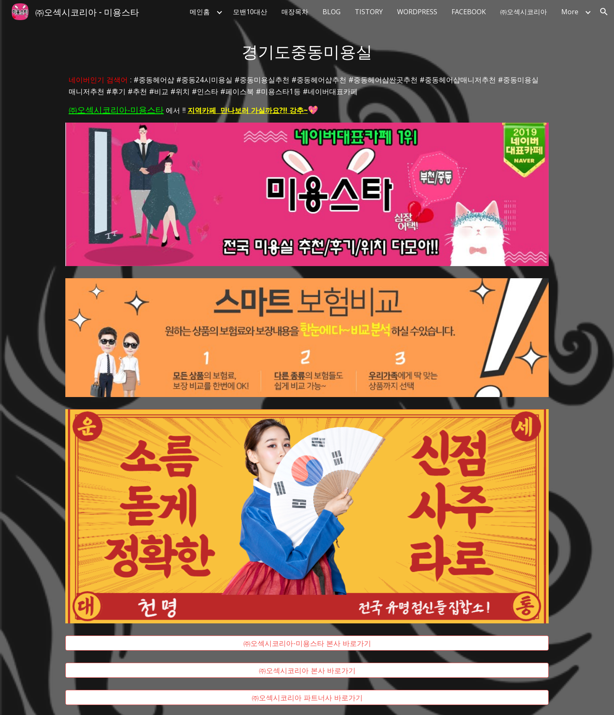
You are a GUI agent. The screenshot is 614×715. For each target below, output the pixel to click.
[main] (307, 50)
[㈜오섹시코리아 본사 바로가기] (307, 670)
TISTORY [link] (369, 11)
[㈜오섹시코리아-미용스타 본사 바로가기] (307, 643)
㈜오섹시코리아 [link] (523, 11)
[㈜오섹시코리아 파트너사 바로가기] (307, 697)
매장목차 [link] (294, 11)
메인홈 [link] (200, 11)
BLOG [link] (331, 11)
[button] (604, 12)
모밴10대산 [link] (250, 11)
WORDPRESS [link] (417, 11)
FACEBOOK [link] (468, 11)
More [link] (569, 11)
